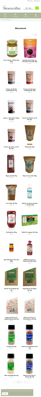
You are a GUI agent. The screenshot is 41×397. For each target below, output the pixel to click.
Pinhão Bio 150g (29, 147)
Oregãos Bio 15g (11, 346)
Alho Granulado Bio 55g (11, 375)
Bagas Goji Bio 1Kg (11, 176)
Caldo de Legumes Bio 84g (30, 232)
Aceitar (5, 393)
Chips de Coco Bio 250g (30, 176)
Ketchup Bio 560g (11, 232)
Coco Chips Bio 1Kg (11, 203)
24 (36, 34)
